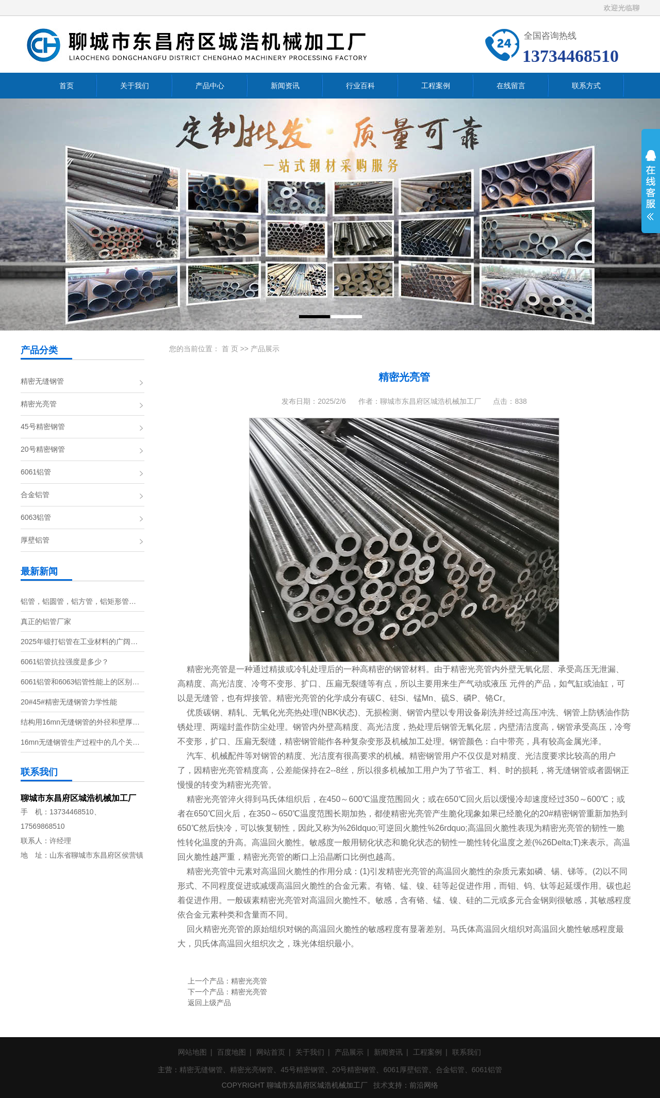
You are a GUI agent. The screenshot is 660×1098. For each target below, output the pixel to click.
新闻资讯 (388, 1052)
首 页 (230, 349)
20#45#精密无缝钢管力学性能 (69, 702)
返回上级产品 (209, 1002)
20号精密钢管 (43, 449)
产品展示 (265, 349)
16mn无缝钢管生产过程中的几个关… (80, 742)
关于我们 (309, 1052)
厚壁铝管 (35, 540)
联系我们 (466, 1052)
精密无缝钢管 (42, 381)
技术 (380, 1085)
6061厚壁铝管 (405, 1070)
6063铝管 (36, 517)
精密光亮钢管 (251, 1070)
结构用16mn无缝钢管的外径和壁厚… (80, 722)
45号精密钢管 (43, 426)
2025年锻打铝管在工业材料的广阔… (79, 641)
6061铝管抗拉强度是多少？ (65, 662)
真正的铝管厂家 (46, 621)
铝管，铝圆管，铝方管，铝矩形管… (78, 601)
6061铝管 (36, 472)
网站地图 (192, 1052)
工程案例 (427, 1052)
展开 (650, 192)
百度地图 (231, 1052)
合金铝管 (35, 494)
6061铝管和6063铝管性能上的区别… (80, 682)
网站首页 (270, 1052)
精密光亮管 (39, 404)
